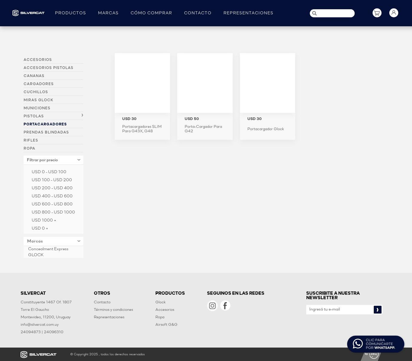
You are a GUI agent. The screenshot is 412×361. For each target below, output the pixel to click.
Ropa (29, 148)
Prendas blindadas (46, 132)
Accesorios (38, 60)
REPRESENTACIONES (248, 13)
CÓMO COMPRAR (151, 13)
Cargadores (39, 84)
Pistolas (34, 116)
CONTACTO (198, 13)
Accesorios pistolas (48, 68)
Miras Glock (38, 100)
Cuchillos (36, 92)
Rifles (31, 140)
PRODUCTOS (70, 13)
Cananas (34, 76)
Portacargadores (45, 124)
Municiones (37, 108)
